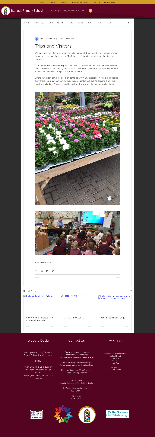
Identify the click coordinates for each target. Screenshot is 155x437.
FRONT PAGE (39, 23)
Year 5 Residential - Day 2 (113, 317)
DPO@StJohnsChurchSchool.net (76, 388)
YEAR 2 (70, 23)
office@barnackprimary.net (77, 355)
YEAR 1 (60, 23)
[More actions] (118, 38)
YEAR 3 (80, 23)
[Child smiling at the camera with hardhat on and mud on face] (115, 304)
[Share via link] (53, 271)
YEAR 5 (100, 23)
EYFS (51, 23)
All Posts (26, 23)
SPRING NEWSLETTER (74, 317)
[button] (52, 2)
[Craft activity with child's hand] (40, 304)
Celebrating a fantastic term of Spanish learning (39, 319)
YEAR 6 (111, 23)
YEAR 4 (90, 23)
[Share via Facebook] (36, 271)
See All (129, 291)
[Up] (90, 11)
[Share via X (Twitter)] (42, 271)
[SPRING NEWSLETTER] (77, 304)
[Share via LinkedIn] (47, 271)
